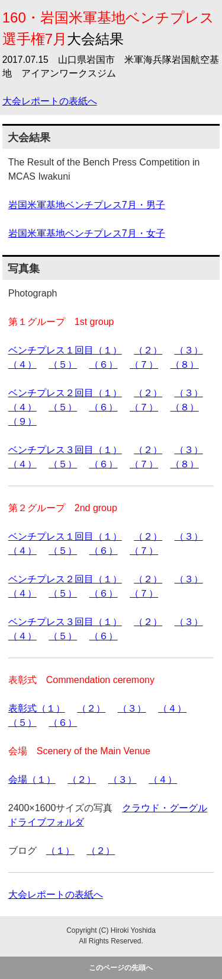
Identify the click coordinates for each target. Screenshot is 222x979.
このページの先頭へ (121, 968)
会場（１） (32, 779)
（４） (22, 364)
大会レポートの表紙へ (49, 101)
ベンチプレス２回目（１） (65, 393)
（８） (184, 364)
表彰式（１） (36, 708)
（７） (144, 364)
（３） (189, 350)
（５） (63, 364)
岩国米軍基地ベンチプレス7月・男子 (86, 205)
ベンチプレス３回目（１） (65, 450)
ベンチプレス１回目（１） (65, 350)
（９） (22, 421)
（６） (103, 364)
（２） (148, 350)
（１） (60, 851)
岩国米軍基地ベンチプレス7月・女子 (86, 233)
